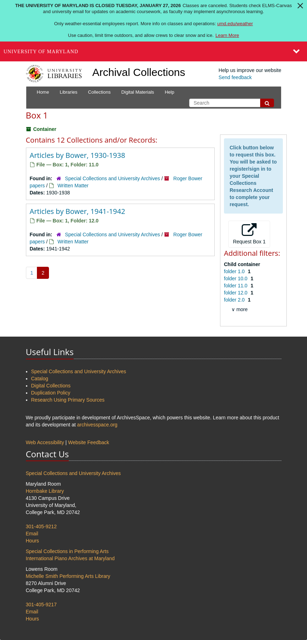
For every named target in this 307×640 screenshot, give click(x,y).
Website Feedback (88, 442)
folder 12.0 (236, 293)
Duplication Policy (51, 393)
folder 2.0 (235, 300)
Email (32, 533)
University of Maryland (41, 51)
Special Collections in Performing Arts (67, 551)
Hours (32, 541)
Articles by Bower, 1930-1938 (77, 155)
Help (169, 92)
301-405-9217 (41, 604)
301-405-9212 (41, 526)
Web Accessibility (45, 442)
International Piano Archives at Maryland (70, 558)
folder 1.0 (235, 271)
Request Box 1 (249, 233)
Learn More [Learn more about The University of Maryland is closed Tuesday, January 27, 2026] (227, 35)
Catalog (39, 378)
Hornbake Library (45, 491)
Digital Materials (137, 92)
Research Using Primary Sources (68, 400)
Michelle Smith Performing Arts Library (68, 576)
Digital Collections (51, 385)
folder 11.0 (236, 285)
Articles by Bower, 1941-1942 (77, 211)
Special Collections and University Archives (112, 178)
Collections (99, 92)
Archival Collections (138, 72)
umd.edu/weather (235, 23)
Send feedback (235, 77)
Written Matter (73, 185)
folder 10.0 (236, 278)
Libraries (68, 92)
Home (43, 92)
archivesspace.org (97, 424)
